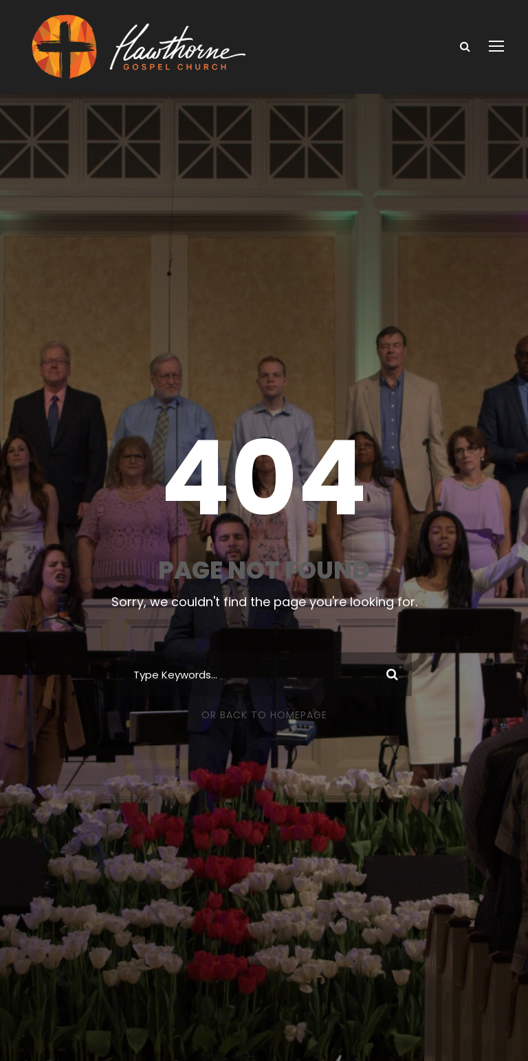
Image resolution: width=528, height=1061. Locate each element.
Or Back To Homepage (264, 715)
